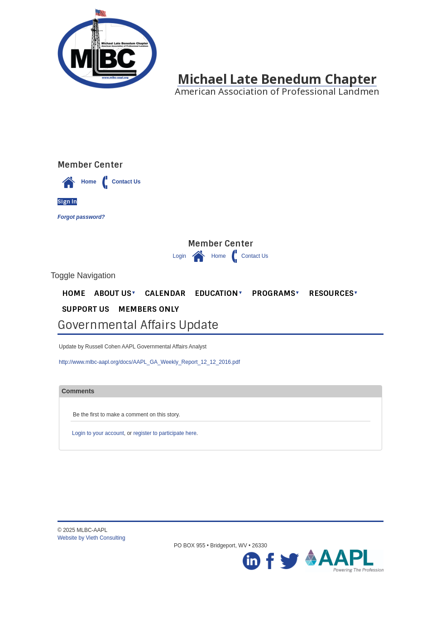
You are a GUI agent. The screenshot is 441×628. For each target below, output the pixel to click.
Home (77, 182)
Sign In (67, 201)
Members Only (148, 309)
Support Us (85, 309)
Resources (333, 293)
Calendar (165, 293)
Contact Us (119, 182)
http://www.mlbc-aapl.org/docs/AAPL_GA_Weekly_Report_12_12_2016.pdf (149, 362)
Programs (276, 293)
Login (179, 256)
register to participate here (164, 433)
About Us (115, 293)
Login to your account (98, 433)
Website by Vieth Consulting (91, 538)
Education (219, 293)
